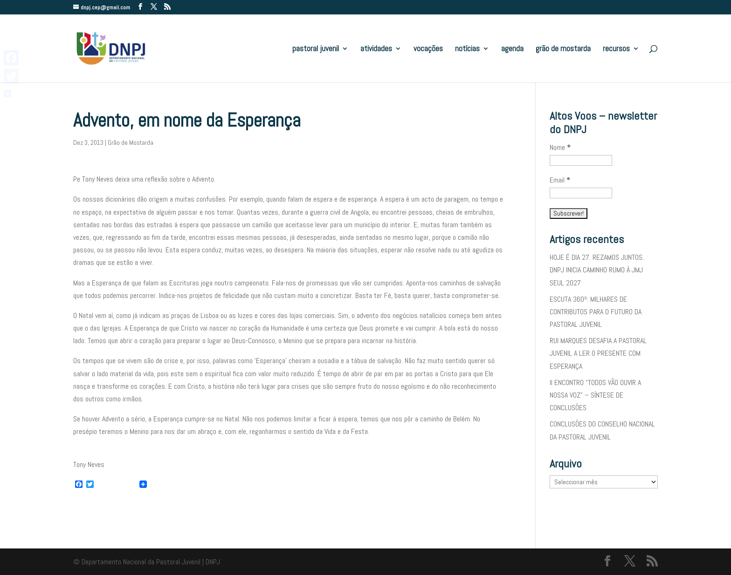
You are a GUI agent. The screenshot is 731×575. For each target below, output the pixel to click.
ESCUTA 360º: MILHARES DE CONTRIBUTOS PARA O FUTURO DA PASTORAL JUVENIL (595, 311)
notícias (467, 49)
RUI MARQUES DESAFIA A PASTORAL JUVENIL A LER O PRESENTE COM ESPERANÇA (598, 353)
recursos (616, 49)
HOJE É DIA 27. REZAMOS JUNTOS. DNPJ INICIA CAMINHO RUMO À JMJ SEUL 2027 (597, 269)
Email (560, 180)
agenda (512, 49)
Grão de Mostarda (130, 142)
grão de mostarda (563, 49)
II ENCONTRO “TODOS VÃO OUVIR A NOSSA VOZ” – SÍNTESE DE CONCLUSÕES (595, 395)
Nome (560, 147)
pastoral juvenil (315, 49)
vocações (428, 49)
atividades (376, 49)
